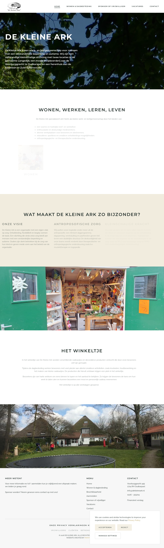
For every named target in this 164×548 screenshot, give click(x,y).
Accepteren (105, 527)
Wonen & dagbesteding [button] (79, 6)
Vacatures (137, 6)
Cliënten (73, 530)
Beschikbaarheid (93, 492)
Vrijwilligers (58, 530)
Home (57, 6)
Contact (154, 6)
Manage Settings (108, 536)
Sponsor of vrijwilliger (111, 6)
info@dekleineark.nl (136, 491)
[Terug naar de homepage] (14, 6)
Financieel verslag (135, 500)
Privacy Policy (134, 520)
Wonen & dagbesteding (96, 488)
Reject (124, 527)
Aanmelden (91, 496)
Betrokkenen (88, 530)
